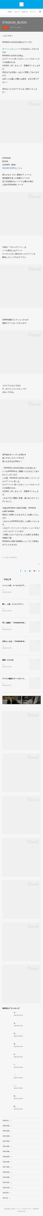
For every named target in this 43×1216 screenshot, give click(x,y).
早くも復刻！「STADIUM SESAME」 (16, 623)
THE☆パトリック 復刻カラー (23, 1065)
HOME (10, 12)
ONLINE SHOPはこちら (12, 168)
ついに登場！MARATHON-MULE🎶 (25, 1086)
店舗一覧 (25, 12)
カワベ (5, 27)
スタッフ (17, 12)
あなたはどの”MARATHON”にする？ (25, 1024)
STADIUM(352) (13, 557)
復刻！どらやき (8, 661)
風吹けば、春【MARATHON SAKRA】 (26, 1045)
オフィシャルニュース (11, 49)
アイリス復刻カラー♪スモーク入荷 (14, 679)
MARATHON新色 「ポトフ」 (23, 1055)
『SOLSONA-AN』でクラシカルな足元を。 (27, 1076)
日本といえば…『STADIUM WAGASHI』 (17, 642)
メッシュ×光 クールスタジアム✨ (15, 585)
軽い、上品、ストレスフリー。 (13, 604)
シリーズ (32, 12)
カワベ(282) (5, 557)
